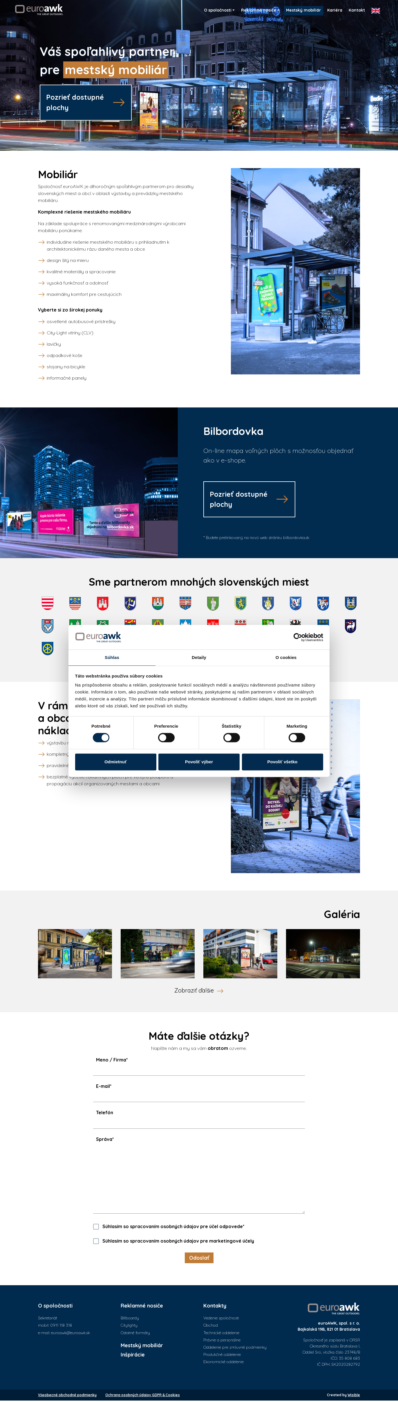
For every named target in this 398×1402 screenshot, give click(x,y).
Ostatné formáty (135, 1334)
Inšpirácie (133, 1356)
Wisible (354, 1396)
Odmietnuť (115, 761)
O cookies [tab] (286, 657)
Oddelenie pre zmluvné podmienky (235, 1348)
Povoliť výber (199, 761)
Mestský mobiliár (142, 1346)
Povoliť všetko (282, 761)
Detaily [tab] (199, 657)
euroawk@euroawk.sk (70, 1334)
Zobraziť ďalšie (194, 991)
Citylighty (129, 1326)
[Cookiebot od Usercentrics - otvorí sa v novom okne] (297, 637)
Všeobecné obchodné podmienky (67, 1396)
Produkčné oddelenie (222, 1356)
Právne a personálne (221, 1341)
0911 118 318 (61, 1326)
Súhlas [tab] (112, 657)
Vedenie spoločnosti (221, 1319)
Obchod (210, 1326)
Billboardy (130, 1319)
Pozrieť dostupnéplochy (76, 102)
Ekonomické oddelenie (223, 1363)
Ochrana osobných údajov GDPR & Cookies (142, 1396)
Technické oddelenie (221, 1334)
